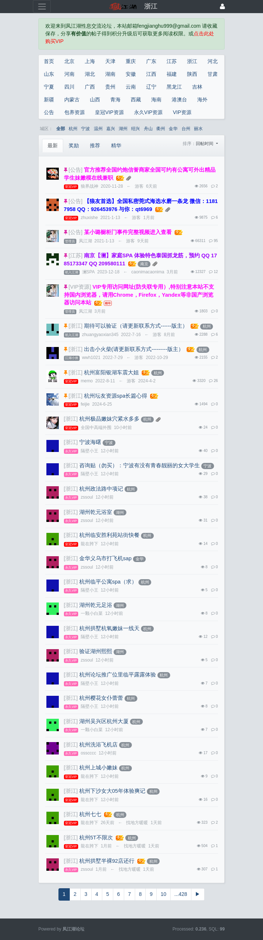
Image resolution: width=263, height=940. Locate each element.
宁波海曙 (90, 442)
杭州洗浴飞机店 (98, 745)
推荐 (95, 145)
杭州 (73, 128)
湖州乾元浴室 (95, 512)
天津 (110, 61)
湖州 (123, 128)
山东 (49, 74)
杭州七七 (90, 814)
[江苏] (76, 255)
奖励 (74, 145)
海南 (156, 99)
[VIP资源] (80, 287)
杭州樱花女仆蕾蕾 (101, 698)
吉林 (197, 87)
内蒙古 (72, 99)
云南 (131, 87)
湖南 (110, 74)
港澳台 (179, 99)
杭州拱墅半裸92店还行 (106, 861)
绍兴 (135, 128)
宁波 (85, 128)
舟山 (148, 128)
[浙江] (76, 326)
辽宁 (151, 87)
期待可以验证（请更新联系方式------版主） (136, 326)
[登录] (222, 6)
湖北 (90, 74)
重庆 (131, 61)
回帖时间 (205, 143)
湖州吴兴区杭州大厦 (104, 721)
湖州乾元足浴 (95, 605)
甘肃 (212, 74)
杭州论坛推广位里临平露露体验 (117, 675)
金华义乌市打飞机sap (105, 558)
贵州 (110, 87)
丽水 (198, 128)
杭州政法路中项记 (101, 489)
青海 (115, 99)
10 (164, 894)
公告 (49, 112)
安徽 (131, 74)
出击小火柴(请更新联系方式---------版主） (134, 349)
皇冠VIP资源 (109, 112)
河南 (69, 74)
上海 (90, 61)
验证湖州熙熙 (95, 651)
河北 (212, 61)
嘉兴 (110, 128)
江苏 (172, 61)
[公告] (76, 170)
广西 (90, 87)
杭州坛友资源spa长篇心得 (115, 396)
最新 (52, 145)
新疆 (49, 99)
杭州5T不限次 (96, 837)
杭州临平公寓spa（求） (108, 582)
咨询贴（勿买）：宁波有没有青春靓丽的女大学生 (139, 465)
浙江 (192, 61)
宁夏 (49, 87)
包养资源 (74, 112)
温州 (98, 128)
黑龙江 (174, 87)
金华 (173, 128)
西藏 (136, 99)
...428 (180, 894)
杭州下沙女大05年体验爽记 (112, 791)
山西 (95, 99)
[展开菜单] (42, 6)
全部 (60, 128)
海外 (202, 99)
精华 (116, 145)
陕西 (192, 74)
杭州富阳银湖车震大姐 (111, 372)
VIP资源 (182, 112)
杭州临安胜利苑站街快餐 (109, 535)
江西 (151, 74)
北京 (69, 61)
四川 (69, 87)
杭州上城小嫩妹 (98, 768)
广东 (151, 61)
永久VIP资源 (148, 112)
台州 (186, 128)
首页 (49, 61)
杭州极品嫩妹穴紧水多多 (109, 419)
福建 (172, 74)
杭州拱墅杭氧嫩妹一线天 (109, 628)
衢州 (160, 128)
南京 (144, 264)
